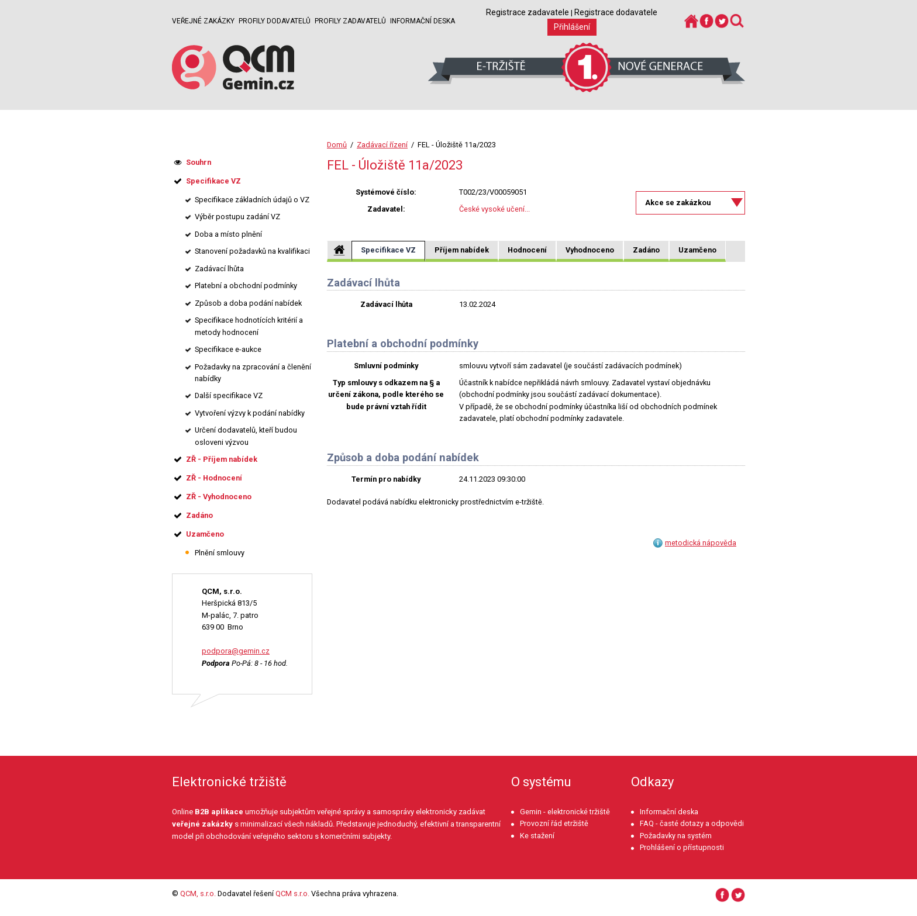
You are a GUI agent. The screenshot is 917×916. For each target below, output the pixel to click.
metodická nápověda (700, 542)
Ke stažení (537, 835)
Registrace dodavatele (615, 12)
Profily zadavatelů (350, 21)
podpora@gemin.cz (236, 651)
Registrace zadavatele (527, 12)
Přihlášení (572, 27)
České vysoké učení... (494, 209)
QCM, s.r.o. (198, 893)
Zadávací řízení (382, 144)
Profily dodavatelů (275, 21)
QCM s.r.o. (292, 893)
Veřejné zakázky (203, 21)
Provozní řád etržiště (554, 823)
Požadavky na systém (676, 835)
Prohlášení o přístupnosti (682, 847)
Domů (337, 144)
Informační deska (422, 21)
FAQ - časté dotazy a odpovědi (692, 823)
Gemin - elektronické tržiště (565, 811)
